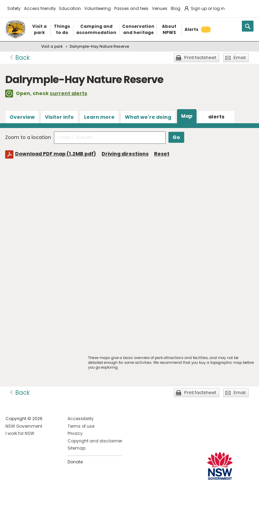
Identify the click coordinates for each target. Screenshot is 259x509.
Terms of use (81, 426)
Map (186, 116)
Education (70, 8)
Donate (75, 462)
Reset (161, 153)
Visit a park (52, 46)
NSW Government (23, 426)
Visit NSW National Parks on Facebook (11, 498)
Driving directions (125, 153)
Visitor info (59, 117)
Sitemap (76, 448)
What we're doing (148, 117)
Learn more (99, 117)
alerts (216, 116)
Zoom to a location (28, 137)
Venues (159, 8)
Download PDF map (55, 153)
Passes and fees (131, 8)
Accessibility (81, 418)
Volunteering (97, 8)
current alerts (68, 93)
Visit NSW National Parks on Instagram (26, 498)
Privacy (75, 433)
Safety (14, 8)
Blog (175, 8)
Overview (22, 117)
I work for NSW (19, 433)
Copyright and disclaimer (95, 441)
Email (240, 57)
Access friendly (40, 8)
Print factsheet (200, 57)
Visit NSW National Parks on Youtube (41, 498)
